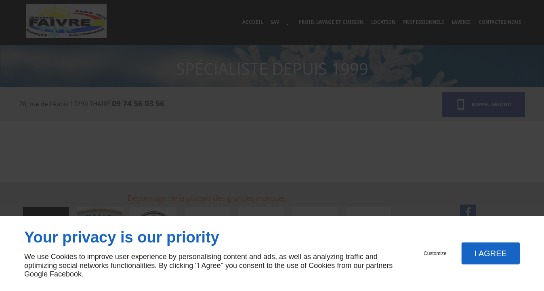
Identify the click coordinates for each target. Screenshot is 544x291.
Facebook (66, 274)
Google (36, 274)
